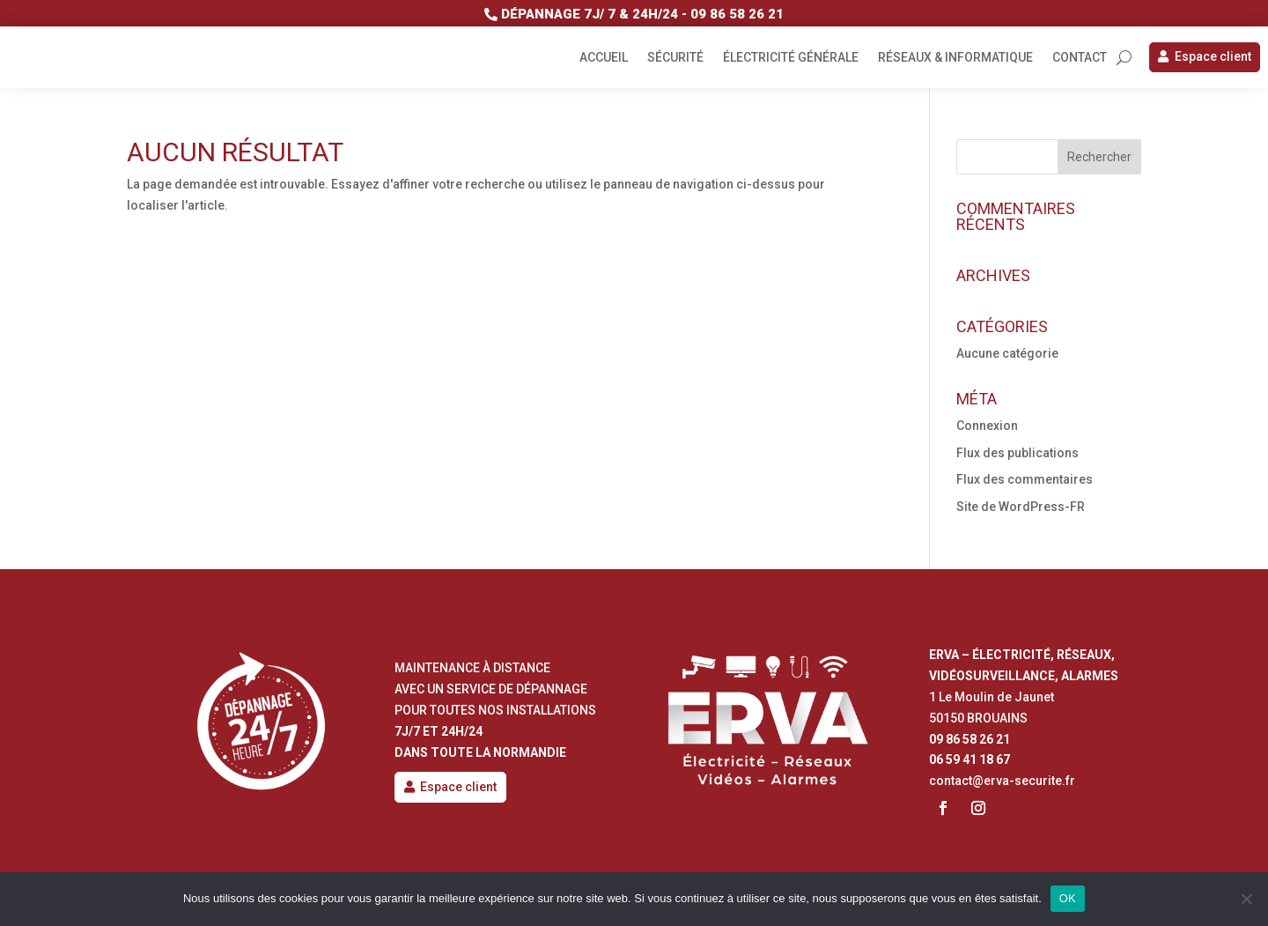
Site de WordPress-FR (1020, 507)
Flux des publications (1017, 453)
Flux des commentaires (1024, 479)
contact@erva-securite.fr (1002, 781)
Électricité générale (791, 57)
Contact (1079, 57)
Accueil (603, 57)
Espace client (1213, 56)
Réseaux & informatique (955, 57)
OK (1067, 898)
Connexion (987, 426)
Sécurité (675, 57)
